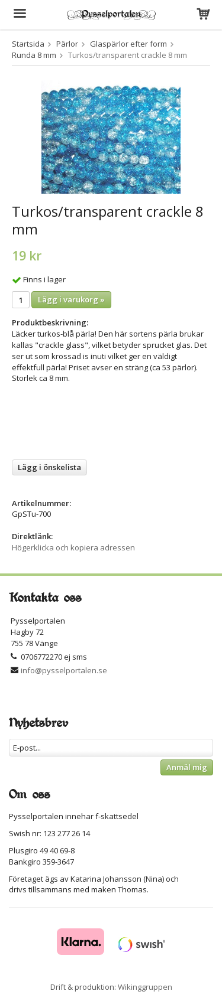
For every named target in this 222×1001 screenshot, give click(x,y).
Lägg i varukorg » (71, 299)
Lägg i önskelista (49, 467)
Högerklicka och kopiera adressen (73, 547)
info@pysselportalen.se (64, 670)
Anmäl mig (186, 767)
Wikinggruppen (145, 987)
